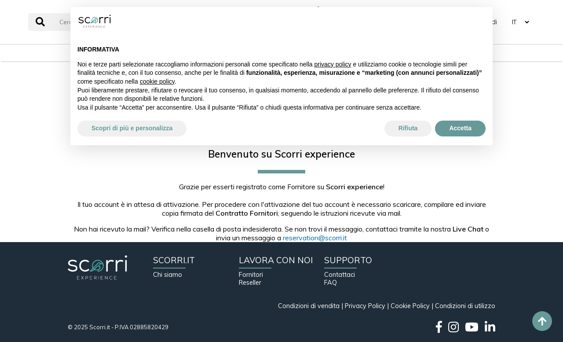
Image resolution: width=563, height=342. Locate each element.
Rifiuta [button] (408, 128)
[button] (481, 21)
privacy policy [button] (332, 64)
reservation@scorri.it (315, 237)
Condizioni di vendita (309, 306)
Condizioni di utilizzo (465, 306)
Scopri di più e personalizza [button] (131, 128)
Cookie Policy (410, 306)
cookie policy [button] (157, 81)
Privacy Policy (365, 306)
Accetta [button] (460, 128)
